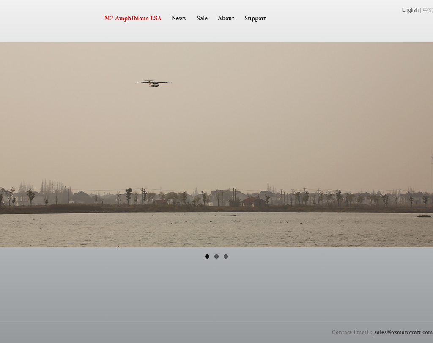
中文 (428, 10)
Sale (202, 18)
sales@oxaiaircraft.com (403, 332)
